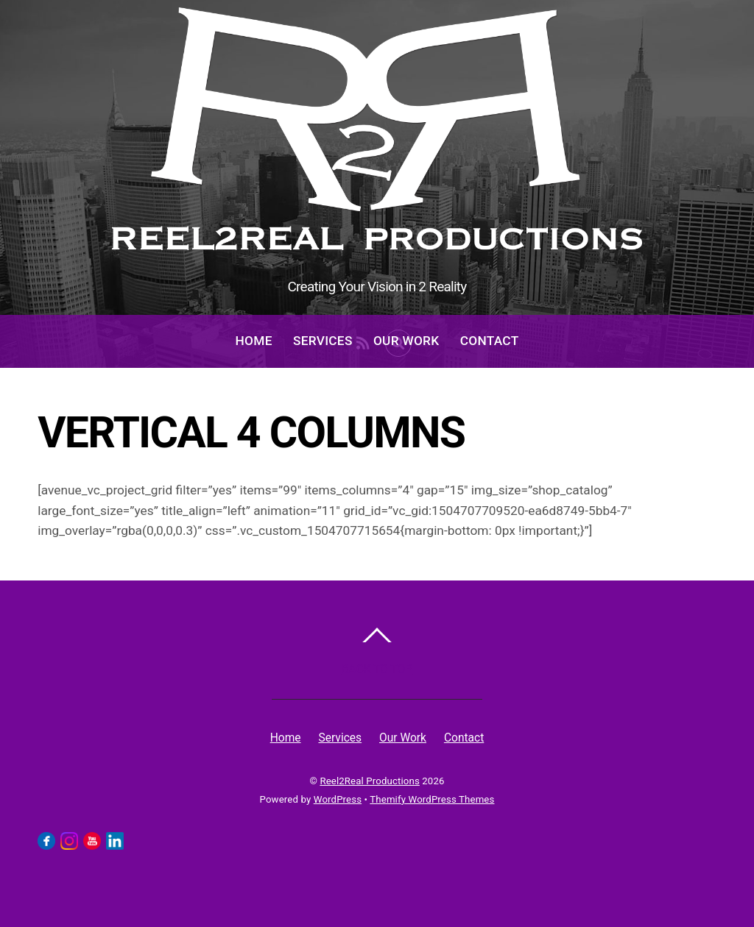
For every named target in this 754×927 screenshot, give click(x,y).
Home (254, 340)
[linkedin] (115, 840)
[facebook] (46, 840)
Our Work (406, 340)
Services (323, 340)
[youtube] (92, 840)
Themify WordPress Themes (432, 799)
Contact (489, 340)
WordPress (338, 799)
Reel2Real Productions (370, 780)
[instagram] (69, 840)
